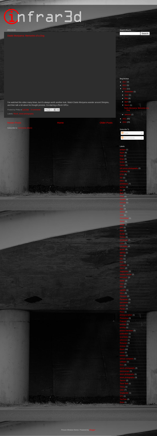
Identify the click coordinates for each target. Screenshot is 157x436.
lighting (122, 253)
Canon (122, 165)
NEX (121, 287)
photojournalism (126, 315)
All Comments (128, 138)
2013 (125, 85)
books (122, 162)
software (123, 362)
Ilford (122, 231)
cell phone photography (129, 168)
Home (60, 122)
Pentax (122, 309)
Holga (122, 224)
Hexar (122, 221)
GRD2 (122, 212)
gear (121, 209)
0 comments (35, 110)
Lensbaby (123, 246)
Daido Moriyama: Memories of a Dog (25, 35)
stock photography (127, 374)
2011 (125, 119)
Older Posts (106, 122)
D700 (122, 174)
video (122, 390)
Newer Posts (14, 122)
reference (123, 340)
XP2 (121, 396)
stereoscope (124, 371)
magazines (124, 271)
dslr (121, 178)
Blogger (92, 430)
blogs (122, 159)
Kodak (122, 234)
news (122, 284)
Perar (122, 312)
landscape (124, 240)
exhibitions (124, 184)
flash (121, 193)
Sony (122, 365)
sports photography (127, 368)
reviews (123, 346)
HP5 (121, 227)
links (121, 256)
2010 (125, 122)
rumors (122, 355)
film (121, 190)
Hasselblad (124, 218)
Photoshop (124, 318)
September (129, 92)
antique (122, 150)
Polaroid (123, 321)
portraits (123, 324)
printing (122, 327)
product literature (126, 331)
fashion (122, 187)
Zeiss (122, 402)
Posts (124, 133)
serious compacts (126, 359)
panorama (124, 302)
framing (123, 202)
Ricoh (16, 114)
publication (124, 334)
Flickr (122, 196)
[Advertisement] (66, 416)
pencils (122, 305)
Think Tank (124, 383)
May (126, 98)
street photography (26, 114)
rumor (122, 352)
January (128, 114)
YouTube (123, 399)
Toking (122, 387)
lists (121, 259)
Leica (122, 243)
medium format (125, 274)
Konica (122, 237)
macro (122, 268)
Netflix (122, 281)
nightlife (123, 290)
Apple (122, 153)
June (127, 95)
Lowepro (123, 265)
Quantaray (124, 337)
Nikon (122, 293)
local (121, 262)
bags (121, 156)
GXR (121, 215)
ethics (122, 181)
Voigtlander (124, 393)
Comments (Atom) (25, 128)
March (127, 105)
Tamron (123, 380)
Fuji (121, 206)
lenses (122, 249)
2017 (125, 82)
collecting (123, 171)
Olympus (123, 296)
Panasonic (124, 299)
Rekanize (123, 343)
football (122, 199)
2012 (125, 89)
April (127, 102)
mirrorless (123, 277)
